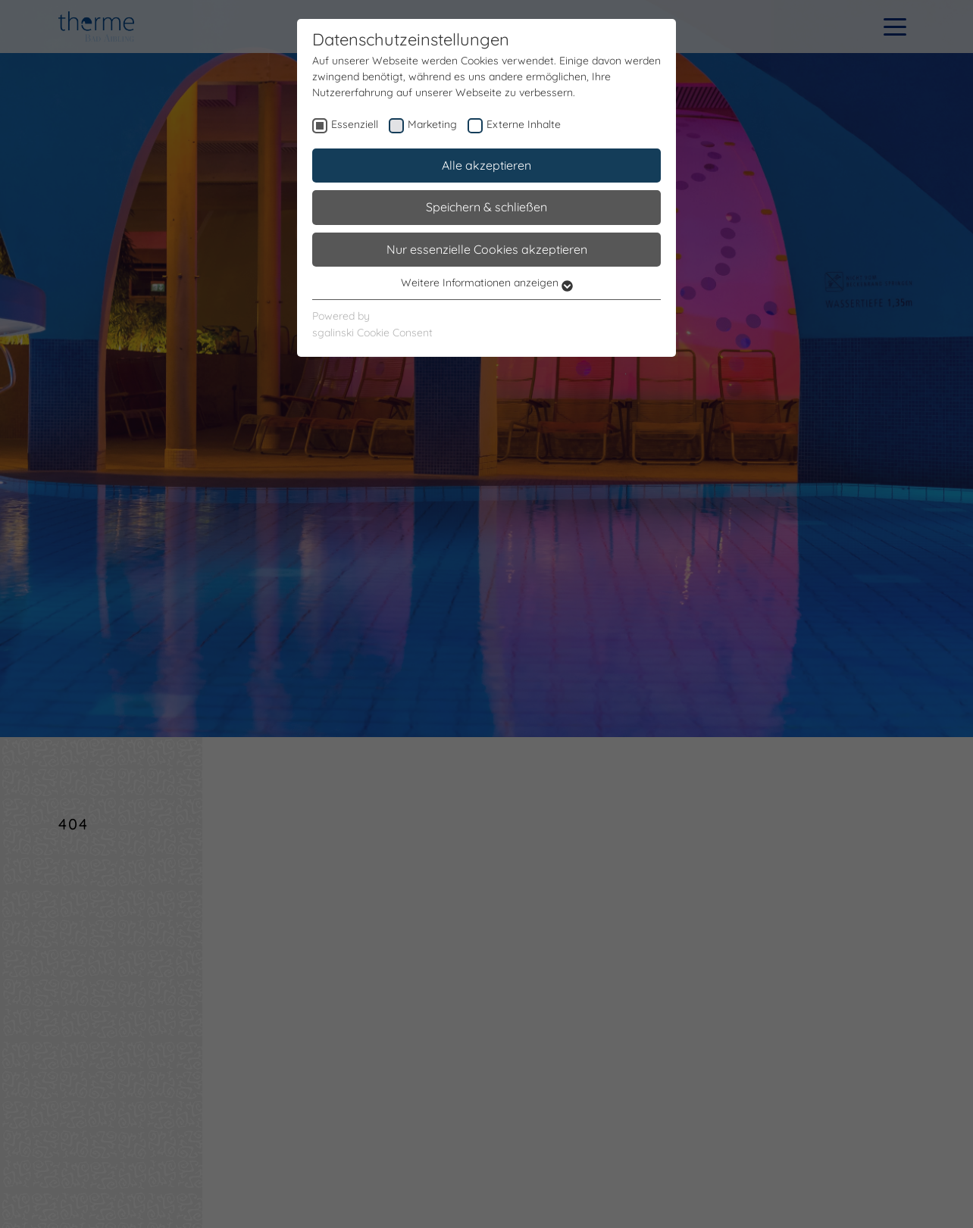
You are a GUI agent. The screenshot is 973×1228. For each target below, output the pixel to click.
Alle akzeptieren (486, 165)
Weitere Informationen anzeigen (487, 282)
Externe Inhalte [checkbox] (523, 124)
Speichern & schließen (486, 206)
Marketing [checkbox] (432, 124)
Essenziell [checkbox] (354, 124)
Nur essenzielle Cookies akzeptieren (486, 249)
